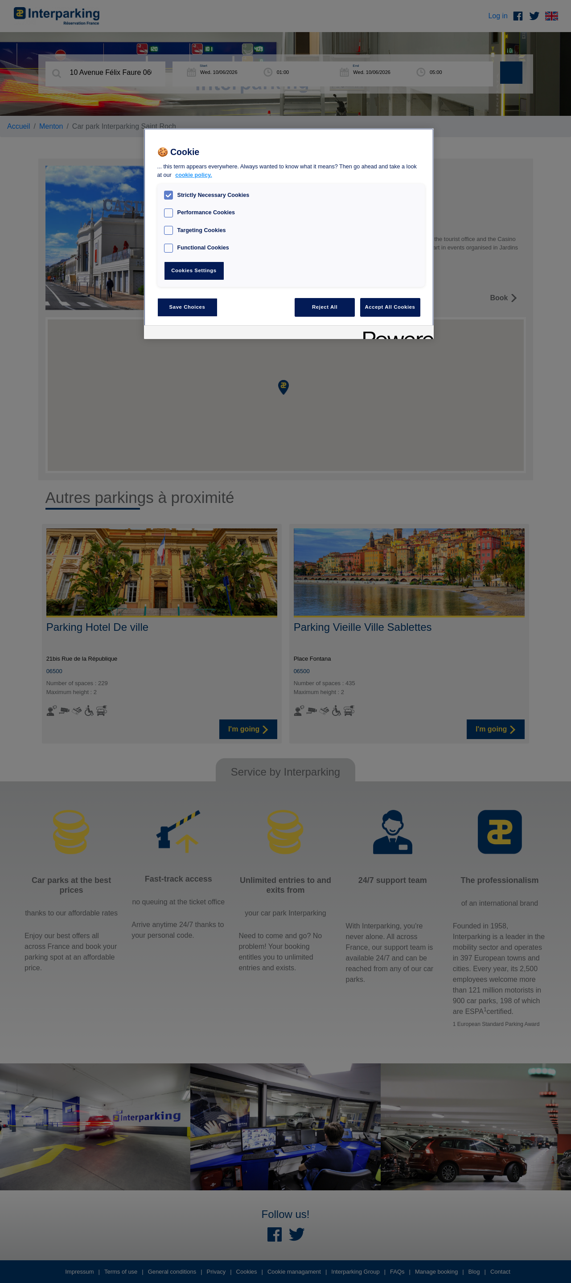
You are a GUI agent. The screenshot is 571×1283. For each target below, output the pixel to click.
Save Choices (187, 307)
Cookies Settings (193, 270)
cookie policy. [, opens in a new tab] (193, 175)
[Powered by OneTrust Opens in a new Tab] (395, 333)
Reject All (324, 307)
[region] (289, 233)
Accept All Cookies (390, 307)
